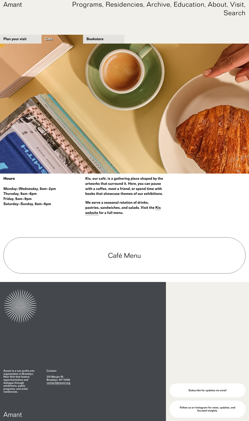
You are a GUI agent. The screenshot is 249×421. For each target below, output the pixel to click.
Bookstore (95, 39)
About (217, 4)
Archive (158, 4)
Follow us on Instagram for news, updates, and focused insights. (207, 409)
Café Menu (124, 255)
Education (189, 4)
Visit (237, 4)
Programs (87, 4)
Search (235, 13)
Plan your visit (15, 39)
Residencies (124, 4)
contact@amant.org (58, 382)
